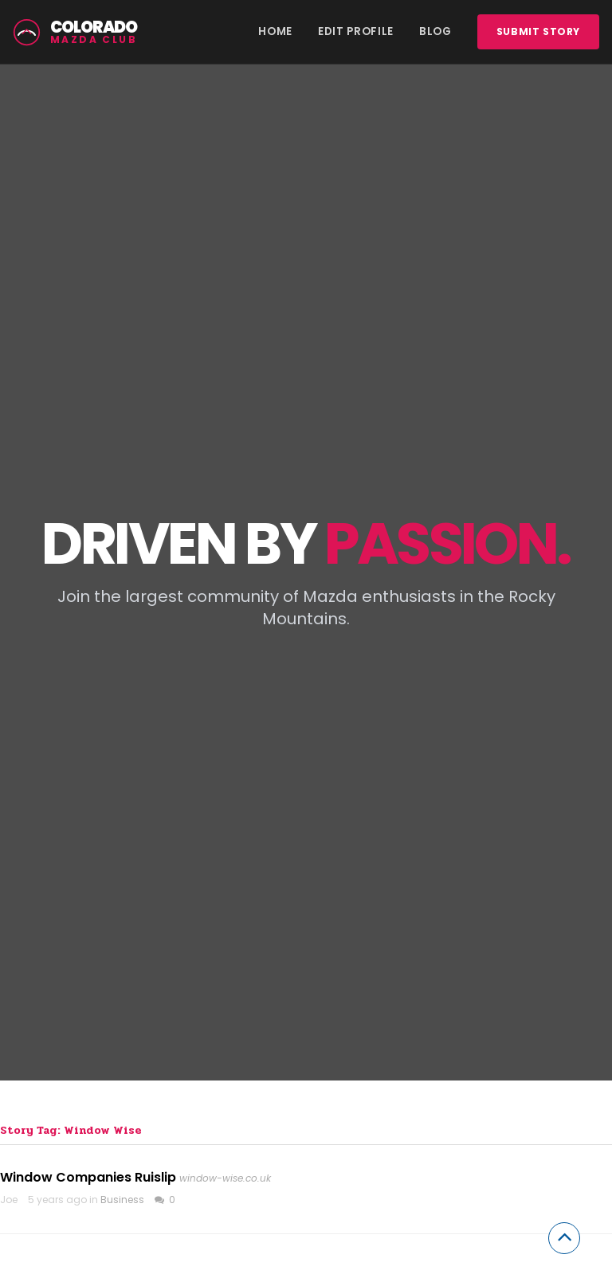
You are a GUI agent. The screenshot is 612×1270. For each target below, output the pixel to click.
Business (122, 1199)
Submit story (538, 31)
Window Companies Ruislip (88, 1177)
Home (275, 31)
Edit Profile (356, 31)
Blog (435, 31)
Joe (9, 1199)
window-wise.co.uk (225, 1178)
